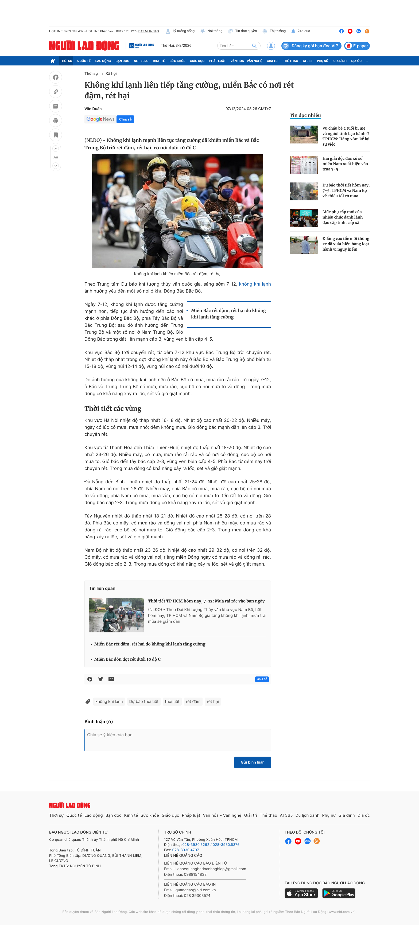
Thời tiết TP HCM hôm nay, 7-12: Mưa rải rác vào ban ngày (206, 601)
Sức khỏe (177, 61)
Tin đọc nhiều (305, 115)
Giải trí (272, 61)
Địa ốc (356, 61)
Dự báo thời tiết (144, 701)
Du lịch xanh (308, 815)
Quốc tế (84, 61)
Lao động (103, 61)
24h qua (300, 31)
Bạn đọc (122, 61)
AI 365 (307, 61)
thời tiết (172, 701)
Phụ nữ (323, 61)
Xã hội (111, 73)
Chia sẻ (125, 119)
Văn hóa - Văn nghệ (246, 61)
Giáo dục (197, 61)
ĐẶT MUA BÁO (148, 31)
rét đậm (193, 701)
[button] (55, 148)
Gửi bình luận (253, 762)
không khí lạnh (255, 284)
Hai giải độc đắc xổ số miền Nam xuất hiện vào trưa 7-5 (345, 164)
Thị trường (274, 31)
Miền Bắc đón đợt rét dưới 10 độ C (127, 659)
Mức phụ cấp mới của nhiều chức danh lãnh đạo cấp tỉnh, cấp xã (343, 217)
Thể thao (290, 61)
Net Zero (141, 61)
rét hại (213, 701)
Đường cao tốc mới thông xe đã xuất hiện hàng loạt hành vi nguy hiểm (346, 244)
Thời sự (66, 61)
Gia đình (340, 61)
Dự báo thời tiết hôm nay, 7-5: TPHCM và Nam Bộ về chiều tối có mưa (346, 190)
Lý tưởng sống (180, 31)
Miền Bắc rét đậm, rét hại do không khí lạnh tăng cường (228, 314)
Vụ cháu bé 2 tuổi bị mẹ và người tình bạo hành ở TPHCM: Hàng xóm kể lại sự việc (346, 136)
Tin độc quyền (242, 31)
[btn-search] (254, 46)
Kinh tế (159, 61)
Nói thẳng (211, 31)
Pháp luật (217, 61)
